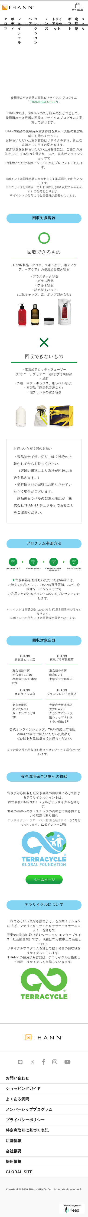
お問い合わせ (17, 1078)
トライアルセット (57, 23)
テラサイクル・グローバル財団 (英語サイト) (39, 820)
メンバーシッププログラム (29, 1109)
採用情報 (13, 1162)
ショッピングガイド (23, 1089)
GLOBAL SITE (19, 1172)
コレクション (35, 30)
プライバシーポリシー (25, 1120)
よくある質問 (17, 1099)
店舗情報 (13, 1141)
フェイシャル (19, 30)
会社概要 (13, 1151)
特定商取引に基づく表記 (27, 1130)
